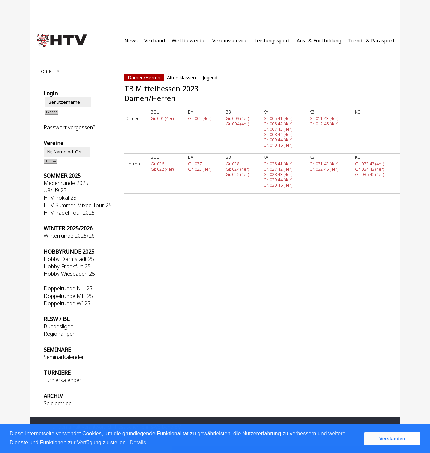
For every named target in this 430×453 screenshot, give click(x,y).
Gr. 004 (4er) (237, 124)
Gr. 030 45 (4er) (277, 185)
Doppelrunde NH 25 (68, 288)
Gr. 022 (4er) (162, 169)
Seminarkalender (64, 357)
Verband (154, 40)
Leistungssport (272, 40)
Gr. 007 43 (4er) (277, 129)
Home (44, 71)
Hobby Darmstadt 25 (69, 259)
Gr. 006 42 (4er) (277, 124)
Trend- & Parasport (371, 40)
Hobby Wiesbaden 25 (69, 273)
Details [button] (138, 442)
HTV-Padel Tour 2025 (69, 212)
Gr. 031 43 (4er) (323, 164)
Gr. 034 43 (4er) (369, 169)
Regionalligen (60, 333)
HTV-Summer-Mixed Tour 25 (78, 205)
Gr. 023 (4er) (199, 169)
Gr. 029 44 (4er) (277, 180)
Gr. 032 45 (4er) (323, 169)
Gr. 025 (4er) (237, 174)
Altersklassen (181, 77)
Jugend (210, 77)
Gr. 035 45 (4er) (369, 174)
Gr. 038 (232, 164)
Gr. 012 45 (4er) (323, 124)
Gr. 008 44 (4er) (277, 134)
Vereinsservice (230, 40)
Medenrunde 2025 (66, 183)
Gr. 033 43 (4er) (369, 164)
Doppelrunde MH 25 (68, 296)
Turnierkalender (62, 380)
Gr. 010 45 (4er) (277, 145)
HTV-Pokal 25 (60, 197)
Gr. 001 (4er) (162, 118)
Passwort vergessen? (69, 127)
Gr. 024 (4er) (237, 169)
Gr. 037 (195, 164)
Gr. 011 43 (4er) (323, 118)
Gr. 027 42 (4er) (277, 169)
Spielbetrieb (58, 403)
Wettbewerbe (189, 40)
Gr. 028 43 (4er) (277, 174)
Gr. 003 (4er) (237, 118)
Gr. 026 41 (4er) (277, 164)
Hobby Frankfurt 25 (67, 266)
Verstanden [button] (392, 438)
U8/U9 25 (55, 190)
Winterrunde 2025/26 (69, 235)
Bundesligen (58, 326)
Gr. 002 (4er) (199, 118)
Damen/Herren (144, 77)
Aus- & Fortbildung (319, 40)
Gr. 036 (157, 164)
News (131, 40)
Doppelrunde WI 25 (67, 303)
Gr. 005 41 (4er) (277, 118)
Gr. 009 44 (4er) (277, 140)
